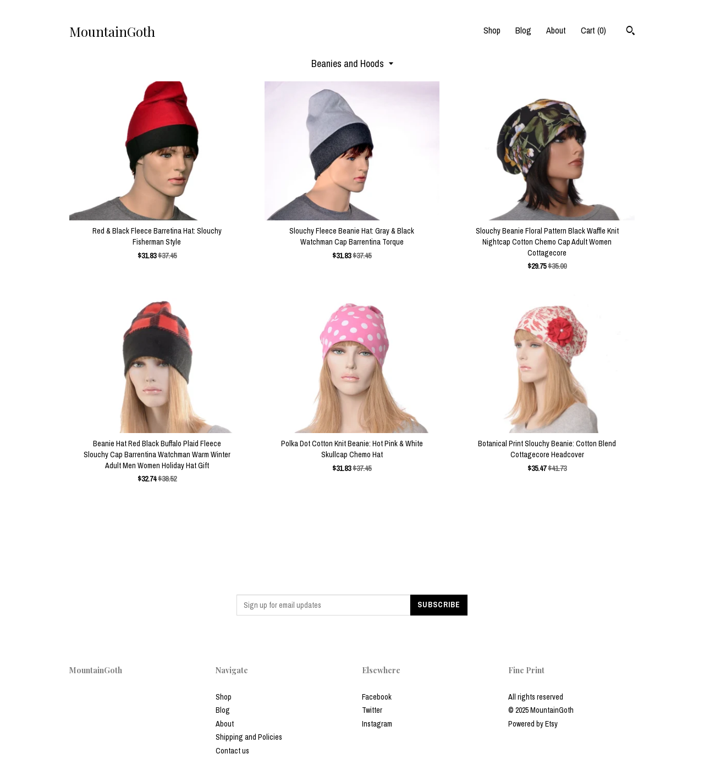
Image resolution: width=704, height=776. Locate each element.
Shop (492, 30)
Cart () (593, 30)
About (556, 30)
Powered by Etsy (533, 724)
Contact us (232, 751)
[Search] (630, 32)
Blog (523, 30)
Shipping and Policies (249, 737)
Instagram (377, 724)
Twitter (372, 710)
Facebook (377, 697)
